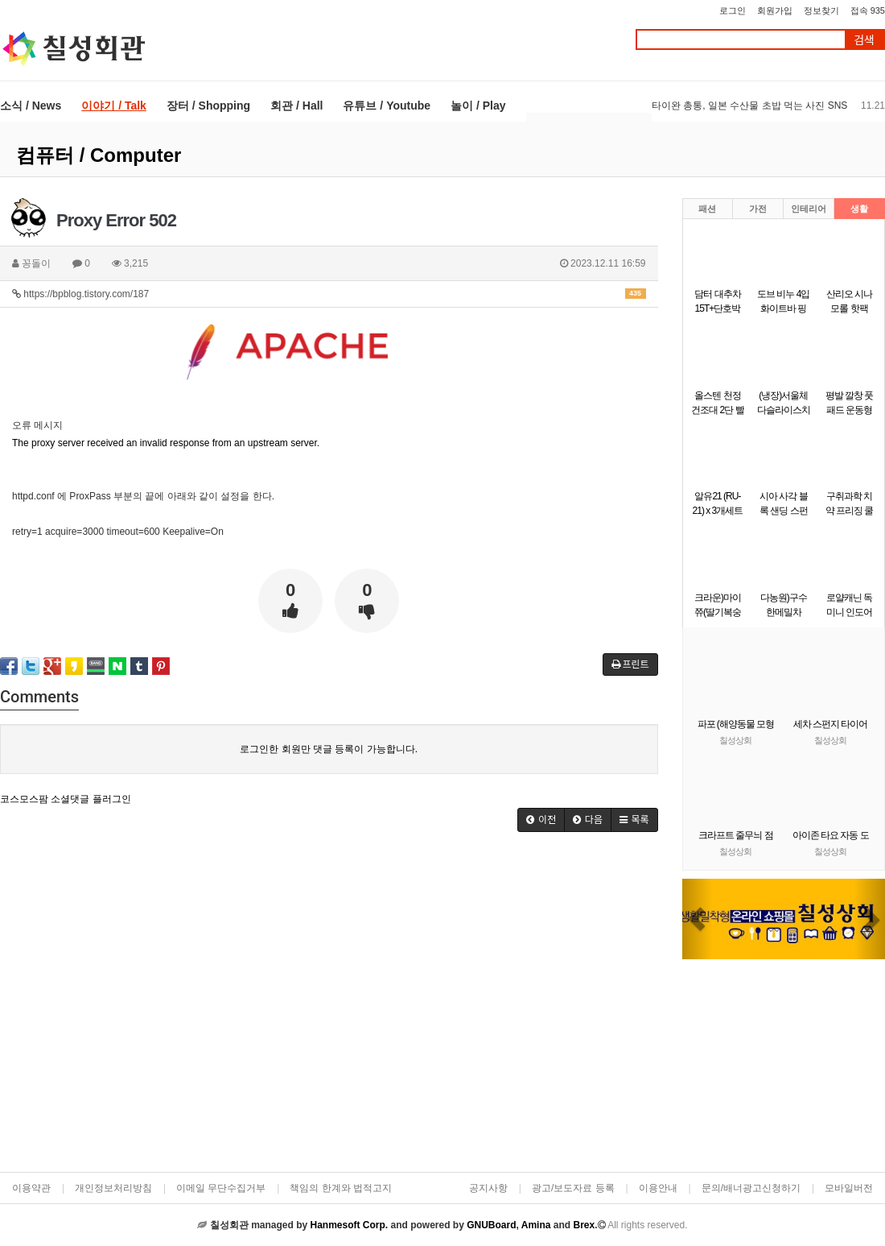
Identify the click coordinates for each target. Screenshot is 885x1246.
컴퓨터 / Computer (98, 155)
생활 (859, 208)
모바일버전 (849, 1188)
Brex (584, 1225)
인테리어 (808, 208)
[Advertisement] (151, 1007)
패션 (707, 208)
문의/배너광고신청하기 (751, 1188)
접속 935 (867, 10)
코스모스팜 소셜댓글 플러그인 (65, 799)
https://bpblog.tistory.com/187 (329, 294)
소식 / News (30, 105)
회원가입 (774, 10)
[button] (697, 919)
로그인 (732, 10)
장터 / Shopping (208, 105)
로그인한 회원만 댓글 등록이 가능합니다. (329, 749)
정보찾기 (821, 10)
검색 (864, 39)
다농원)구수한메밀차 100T (783, 612)
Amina (536, 1225)
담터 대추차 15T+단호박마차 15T (717, 308)
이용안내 (658, 1188)
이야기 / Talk (113, 105)
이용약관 (31, 1188)
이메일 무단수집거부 (221, 1188)
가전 (758, 208)
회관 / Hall (296, 105)
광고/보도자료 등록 (573, 1188)
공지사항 (488, 1188)
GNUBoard (491, 1225)
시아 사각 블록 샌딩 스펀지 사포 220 (783, 511)
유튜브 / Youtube (386, 105)
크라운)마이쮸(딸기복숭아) (717, 612)
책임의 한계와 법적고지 (341, 1188)
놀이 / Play (478, 105)
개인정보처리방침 (113, 1188)
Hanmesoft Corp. (349, 1225)
